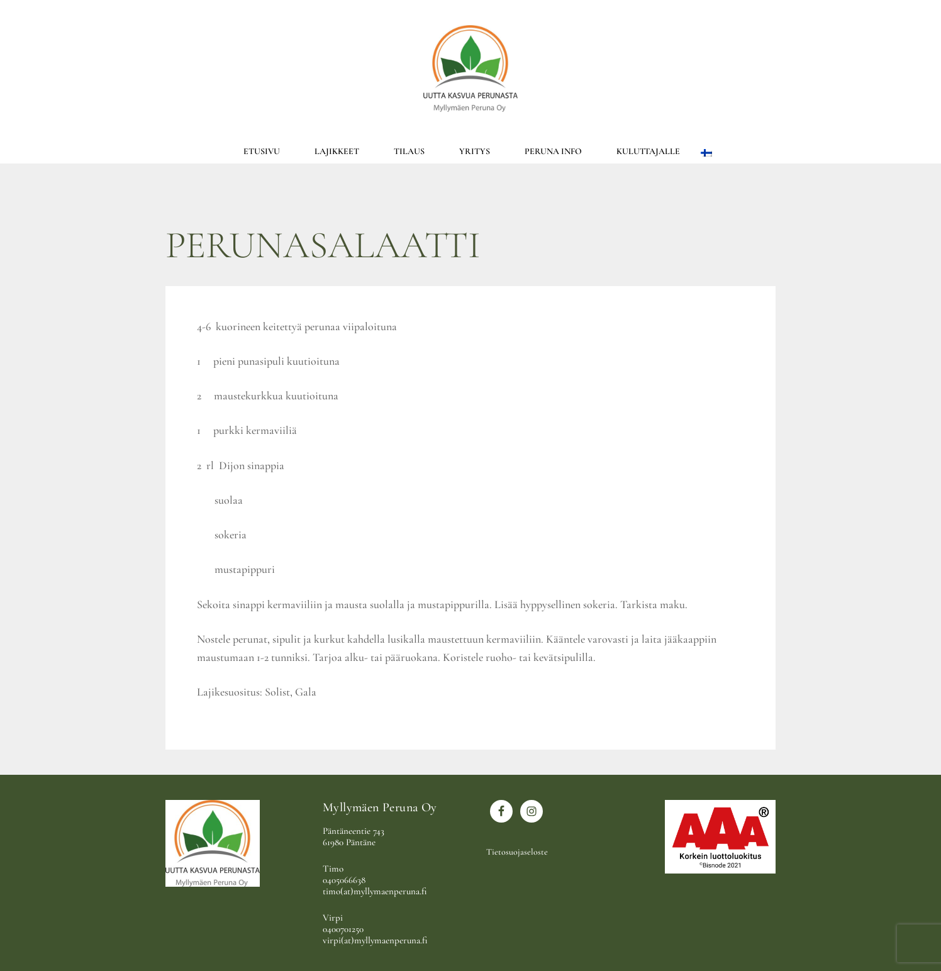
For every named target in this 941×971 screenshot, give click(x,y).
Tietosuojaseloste (517, 851)
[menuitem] (706, 151)
